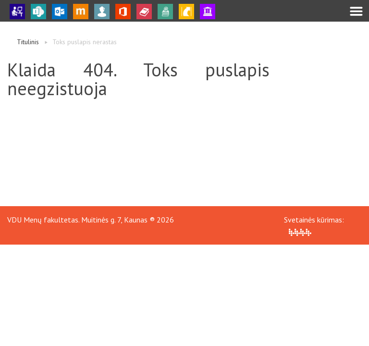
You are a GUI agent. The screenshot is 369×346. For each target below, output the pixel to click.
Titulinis (28, 41)
